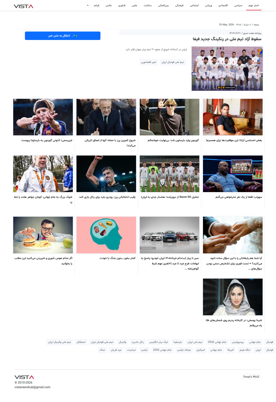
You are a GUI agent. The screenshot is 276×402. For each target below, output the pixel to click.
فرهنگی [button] (179, 5)
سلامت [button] (148, 5)
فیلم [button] (96, 5)
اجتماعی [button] (194, 5)
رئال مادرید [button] (138, 342)
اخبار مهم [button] (254, 5)
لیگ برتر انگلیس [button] (158, 342)
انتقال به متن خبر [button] (62, 36)
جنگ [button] (102, 350)
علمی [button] (134, 5)
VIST (23, 5)
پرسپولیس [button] (238, 342)
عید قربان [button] (116, 350)
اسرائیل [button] (200, 350)
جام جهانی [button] (255, 342)
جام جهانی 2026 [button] (217, 342)
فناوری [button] (121, 5)
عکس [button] (109, 5)
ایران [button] (258, 350)
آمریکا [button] (231, 350)
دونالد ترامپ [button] (184, 350)
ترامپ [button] (144, 350)
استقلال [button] (81, 342)
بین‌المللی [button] (163, 5)
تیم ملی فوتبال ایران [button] (173, 62)
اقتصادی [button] (223, 5)
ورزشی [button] (208, 5)
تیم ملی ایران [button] (195, 342)
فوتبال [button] (269, 342)
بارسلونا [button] (177, 342)
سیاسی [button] (238, 5)
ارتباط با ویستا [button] (251, 376)
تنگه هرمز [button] (244, 350)
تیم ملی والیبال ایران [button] (59, 342)
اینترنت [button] (131, 350)
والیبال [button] (122, 342)
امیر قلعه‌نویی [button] (148, 62)
